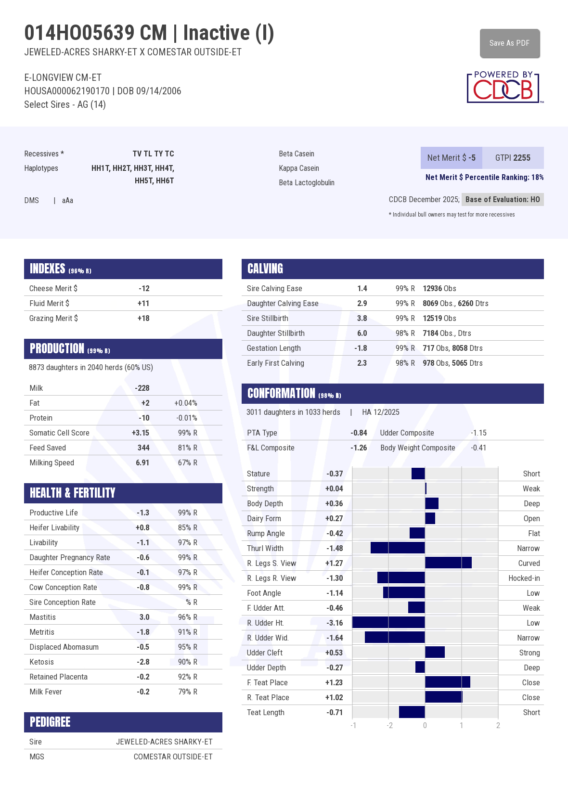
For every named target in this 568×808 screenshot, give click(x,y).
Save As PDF (509, 43)
